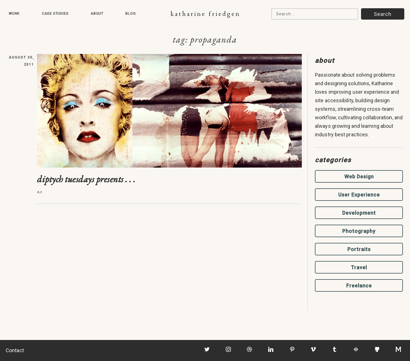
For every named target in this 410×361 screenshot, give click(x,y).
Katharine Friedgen (205, 13)
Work (14, 13)
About (97, 13)
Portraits (359, 249)
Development (359, 213)
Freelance (359, 286)
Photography (359, 231)
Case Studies (55, 13)
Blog (130, 13)
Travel (359, 267)
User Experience (359, 195)
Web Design (359, 177)
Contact (15, 350)
